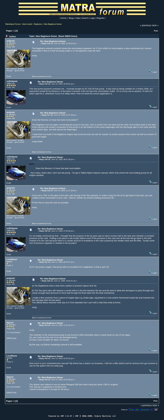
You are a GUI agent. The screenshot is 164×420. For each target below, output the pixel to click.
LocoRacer (11, 259)
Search (85, 18)
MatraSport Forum (12, 24)
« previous (145, 25)
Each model (27, 24)
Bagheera (38, 24)
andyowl (10, 41)
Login (92, 18)
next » (155, 25)
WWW (8, 338)
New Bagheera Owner (53, 24)
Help (78, 18)
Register (100, 18)
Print (156, 31)
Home (63, 18)
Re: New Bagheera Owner (53, 41)
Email (8, 76)
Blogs (71, 18)
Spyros (9, 322)
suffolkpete (11, 81)
